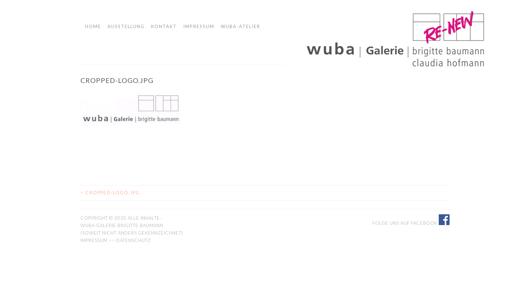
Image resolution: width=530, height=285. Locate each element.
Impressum (198, 26)
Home (93, 26)
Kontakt (164, 26)
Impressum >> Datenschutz (115, 240)
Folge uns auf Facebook (411, 223)
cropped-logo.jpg (110, 192)
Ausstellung (126, 26)
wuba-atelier (240, 26)
